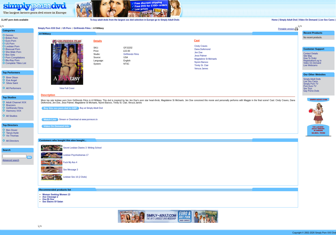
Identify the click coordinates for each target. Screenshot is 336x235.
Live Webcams (310, 65)
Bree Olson (10, 77)
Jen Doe (198, 52)
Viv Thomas (11, 135)
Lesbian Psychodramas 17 (75, 155)
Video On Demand (308, 20)
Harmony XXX (12, 110)
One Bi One (48, 199)
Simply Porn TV (310, 84)
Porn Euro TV (309, 86)
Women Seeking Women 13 (56, 194)
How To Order (310, 58)
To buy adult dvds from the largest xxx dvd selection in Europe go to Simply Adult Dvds (134, 20)
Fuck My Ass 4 (70, 162)
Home (275, 20)
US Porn (67, 28)
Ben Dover (10, 130)
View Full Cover (67, 88)
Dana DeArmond (202, 49)
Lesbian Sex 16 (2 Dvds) (75, 177)
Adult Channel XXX (14, 102)
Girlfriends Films (82, 28)
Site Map (307, 56)
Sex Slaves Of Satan (52, 201)
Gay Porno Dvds (311, 91)
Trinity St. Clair (201, 65)
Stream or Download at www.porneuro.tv (78, 119)
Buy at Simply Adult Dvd (91, 108)
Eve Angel (10, 80)
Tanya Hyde (11, 133)
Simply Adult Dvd (288, 20)
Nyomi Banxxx (201, 62)
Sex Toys (307, 88)
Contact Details (310, 53)
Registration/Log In (312, 60)
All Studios (10, 116)
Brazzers (9, 105)
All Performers (12, 88)
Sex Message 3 (70, 169)
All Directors (11, 140)
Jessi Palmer (201, 56)
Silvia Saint (10, 83)
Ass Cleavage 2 (50, 197)
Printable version (286, 29)
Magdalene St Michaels (206, 59)
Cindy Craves (201, 46)
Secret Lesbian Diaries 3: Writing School (82, 148)
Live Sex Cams (326, 20)
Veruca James (201, 68)
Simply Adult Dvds (312, 79)
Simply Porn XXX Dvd (49, 28)
